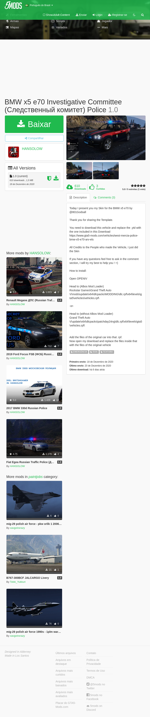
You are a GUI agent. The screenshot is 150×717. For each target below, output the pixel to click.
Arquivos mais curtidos (64, 672)
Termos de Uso (96, 670)
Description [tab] (78, 197)
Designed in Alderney (18, 651)
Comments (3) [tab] (104, 197)
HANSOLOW (32, 149)
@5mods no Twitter (96, 686)
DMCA (91, 677)
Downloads (80, 189)
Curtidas (100, 189)
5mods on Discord (94, 707)
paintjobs (36, 477)
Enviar (81, 14)
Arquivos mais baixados (64, 683)
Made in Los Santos (17, 655)
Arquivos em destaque (63, 661)
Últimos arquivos (66, 653)
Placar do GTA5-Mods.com (66, 704)
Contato (91, 653)
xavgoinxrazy (17, 527)
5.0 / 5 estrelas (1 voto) (134, 189)
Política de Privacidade (94, 661)
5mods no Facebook (94, 697)
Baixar (34, 124)
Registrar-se (117, 14)
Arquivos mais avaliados (64, 694)
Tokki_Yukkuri (17, 581)
